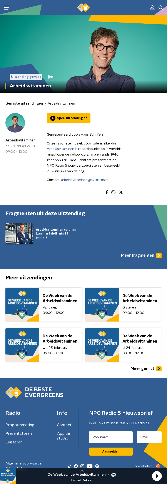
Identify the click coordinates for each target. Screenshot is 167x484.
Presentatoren (18, 434)
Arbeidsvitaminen (20, 140)
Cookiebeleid (142, 466)
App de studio (63, 436)
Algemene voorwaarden (24, 463)
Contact (64, 425)
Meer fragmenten (141, 255)
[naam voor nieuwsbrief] (111, 437)
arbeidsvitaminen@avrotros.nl (84, 180)
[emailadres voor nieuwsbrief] (149, 437)
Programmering (19, 425)
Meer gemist (146, 368)
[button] (157, 476)
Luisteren (13, 442)
